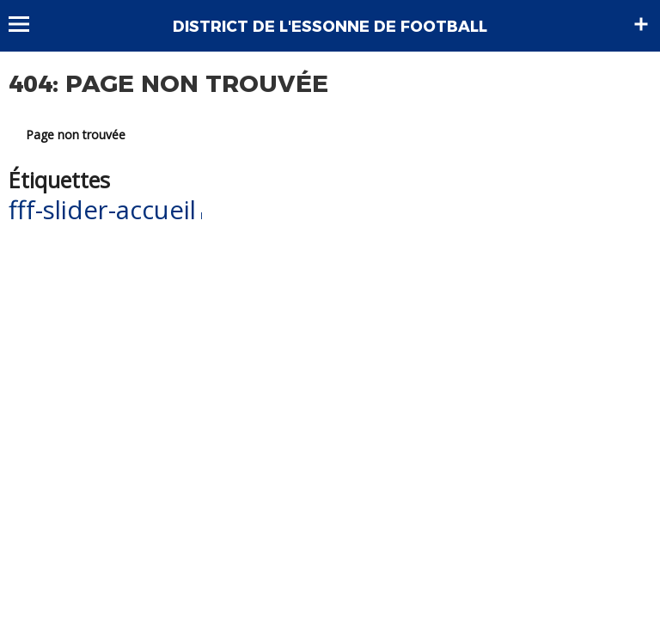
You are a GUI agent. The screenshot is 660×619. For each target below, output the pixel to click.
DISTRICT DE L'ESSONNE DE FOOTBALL (330, 26)
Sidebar (641, 24)
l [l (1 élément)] (201, 216)
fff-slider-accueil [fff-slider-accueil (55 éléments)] (102, 210)
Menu (27, 24)
